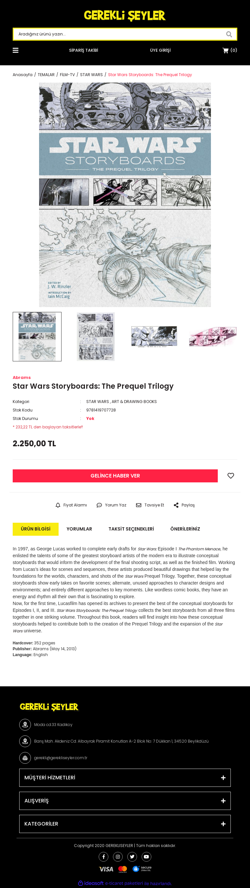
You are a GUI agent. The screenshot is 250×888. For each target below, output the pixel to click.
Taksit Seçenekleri (131, 529)
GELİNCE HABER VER (115, 475)
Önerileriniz (185, 529)
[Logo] (125, 16)
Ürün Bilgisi (35, 529)
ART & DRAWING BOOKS (134, 401)
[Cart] (229, 50)
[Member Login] (160, 50)
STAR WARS (97, 401)
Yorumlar (79, 529)
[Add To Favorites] (230, 475)
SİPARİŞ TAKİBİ (83, 50)
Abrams (22, 377)
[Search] (125, 34)
